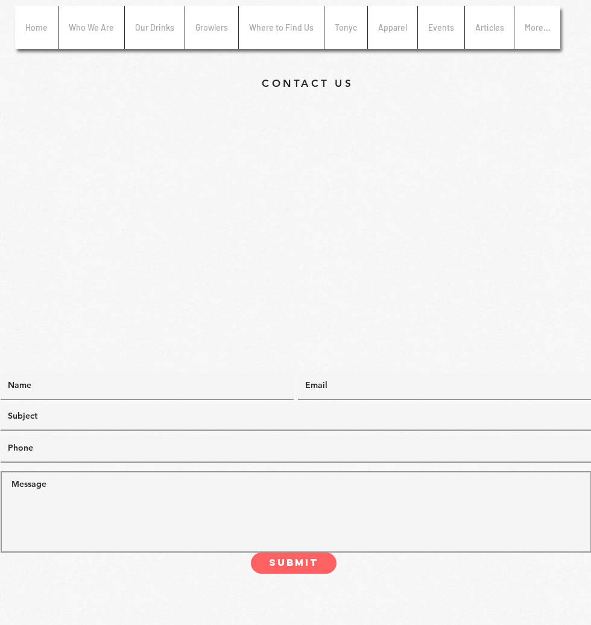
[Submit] (294, 563)
